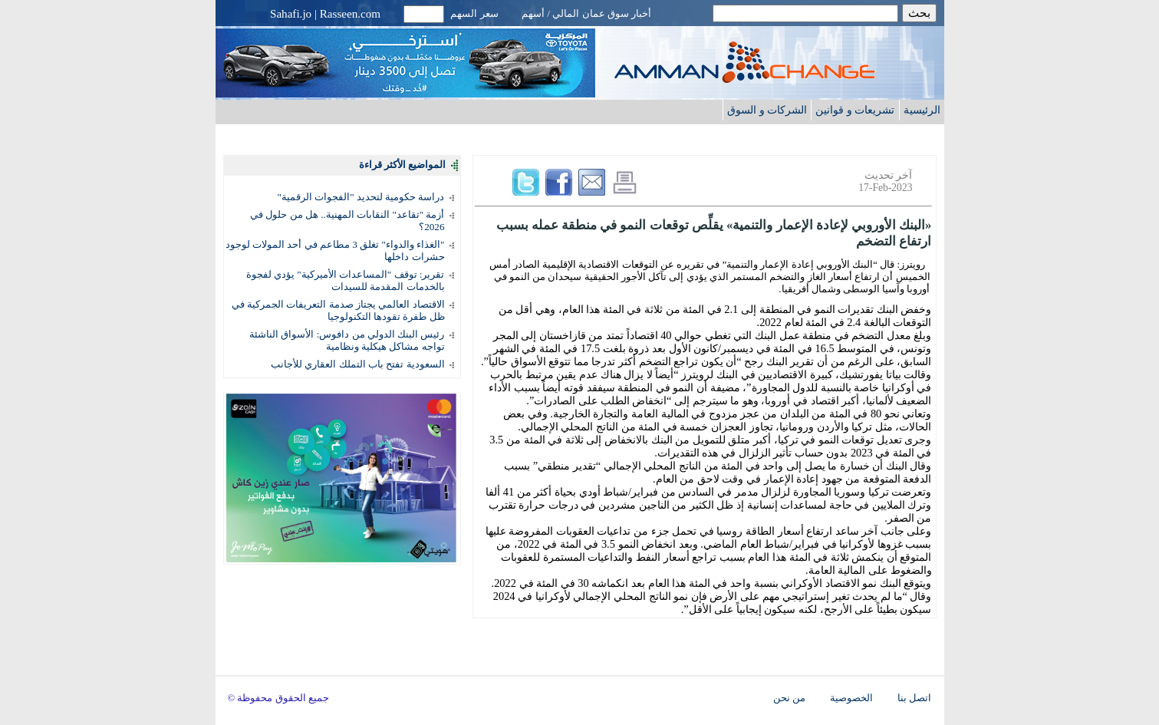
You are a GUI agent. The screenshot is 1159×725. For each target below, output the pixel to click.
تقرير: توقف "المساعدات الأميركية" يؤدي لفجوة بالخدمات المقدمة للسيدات (345, 280)
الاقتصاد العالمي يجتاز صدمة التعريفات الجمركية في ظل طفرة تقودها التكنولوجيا (338, 310)
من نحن (789, 698)
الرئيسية (922, 110)
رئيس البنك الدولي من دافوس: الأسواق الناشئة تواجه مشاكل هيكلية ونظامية (346, 340)
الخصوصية (851, 698)
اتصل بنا (914, 698)
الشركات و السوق (767, 110)
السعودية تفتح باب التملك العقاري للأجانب (357, 364)
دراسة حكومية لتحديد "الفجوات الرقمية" (361, 197)
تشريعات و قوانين (854, 110)
